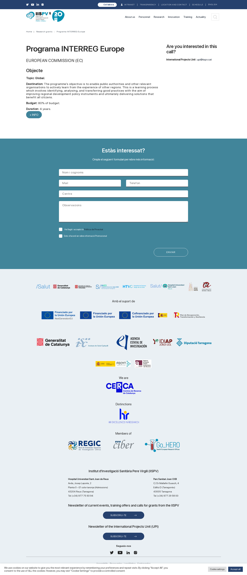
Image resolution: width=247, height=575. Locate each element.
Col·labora (108, 4)
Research (159, 16)
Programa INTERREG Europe (71, 31)
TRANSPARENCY (148, 5)
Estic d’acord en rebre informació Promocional (83, 236)
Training (187, 16)
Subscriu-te (118, 515)
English (212, 4)
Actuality (201, 16)
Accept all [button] (236, 569)
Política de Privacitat (93, 229)
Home (29, 31)
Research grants (44, 31)
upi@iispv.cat (204, 59)
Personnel (144, 16)
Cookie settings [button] (217, 569)
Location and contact (174, 5)
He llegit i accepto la (81, 229)
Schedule (197, 5)
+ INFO (34, 114)
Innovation (174, 16)
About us (130, 16)
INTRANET (129, 5)
